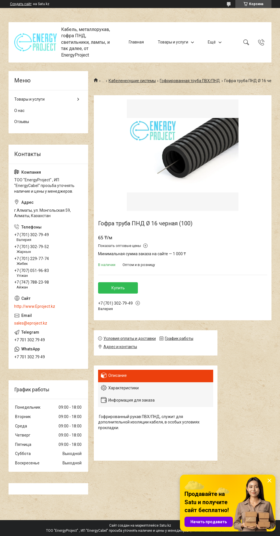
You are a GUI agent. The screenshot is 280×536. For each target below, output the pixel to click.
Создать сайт (21, 4)
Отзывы (21, 121)
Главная (136, 42)
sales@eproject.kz (30, 323)
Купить (118, 288)
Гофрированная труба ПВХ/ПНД (190, 80)
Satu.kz (165, 525)
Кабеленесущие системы (132, 80)
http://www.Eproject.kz (34, 306)
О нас (19, 110)
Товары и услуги (173, 42)
